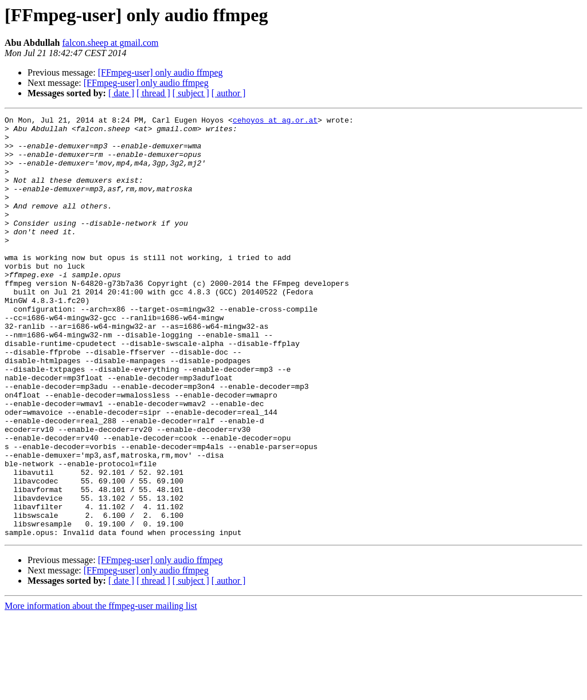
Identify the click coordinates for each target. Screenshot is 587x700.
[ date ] (121, 93)
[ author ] (229, 93)
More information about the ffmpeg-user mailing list (101, 690)
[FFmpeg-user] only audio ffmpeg (160, 72)
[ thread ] (153, 93)
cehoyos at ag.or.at (275, 121)
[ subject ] (191, 93)
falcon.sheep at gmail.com (110, 43)
